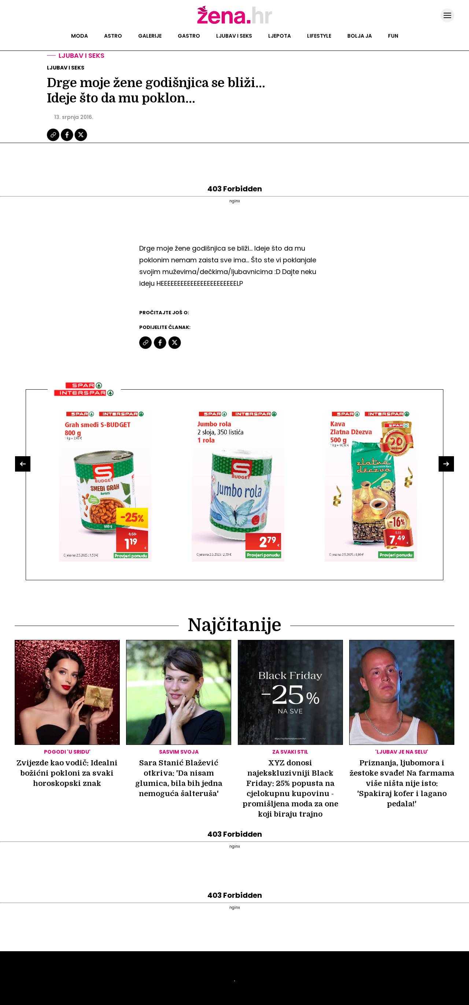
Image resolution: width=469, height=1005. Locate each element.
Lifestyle (319, 36)
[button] (22, 464)
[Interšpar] (84, 398)
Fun (393, 36)
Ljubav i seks (234, 36)
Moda (79, 36)
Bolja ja (359, 36)
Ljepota (279, 36)
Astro (113, 36)
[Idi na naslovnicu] (234, 23)
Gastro (189, 36)
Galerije (150, 36)
